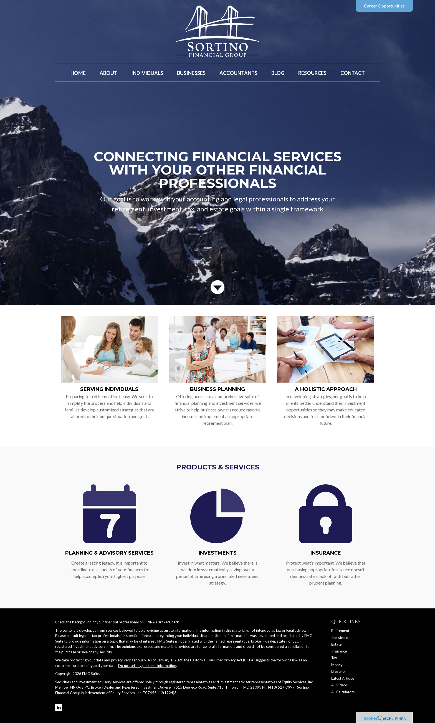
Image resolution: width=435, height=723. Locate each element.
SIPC (85, 687)
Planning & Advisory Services (109, 552)
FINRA (75, 687)
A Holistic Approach (326, 389)
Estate (336, 644)
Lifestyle (338, 671)
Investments (218, 552)
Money (337, 665)
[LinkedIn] (58, 707)
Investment (340, 637)
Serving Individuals (109, 389)
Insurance (325, 552)
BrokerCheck (168, 622)
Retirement (340, 630)
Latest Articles (342, 678)
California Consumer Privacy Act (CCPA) (222, 660)
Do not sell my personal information (147, 665)
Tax (334, 658)
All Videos (339, 685)
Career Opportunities (384, 5)
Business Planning (217, 389)
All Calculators (343, 692)
